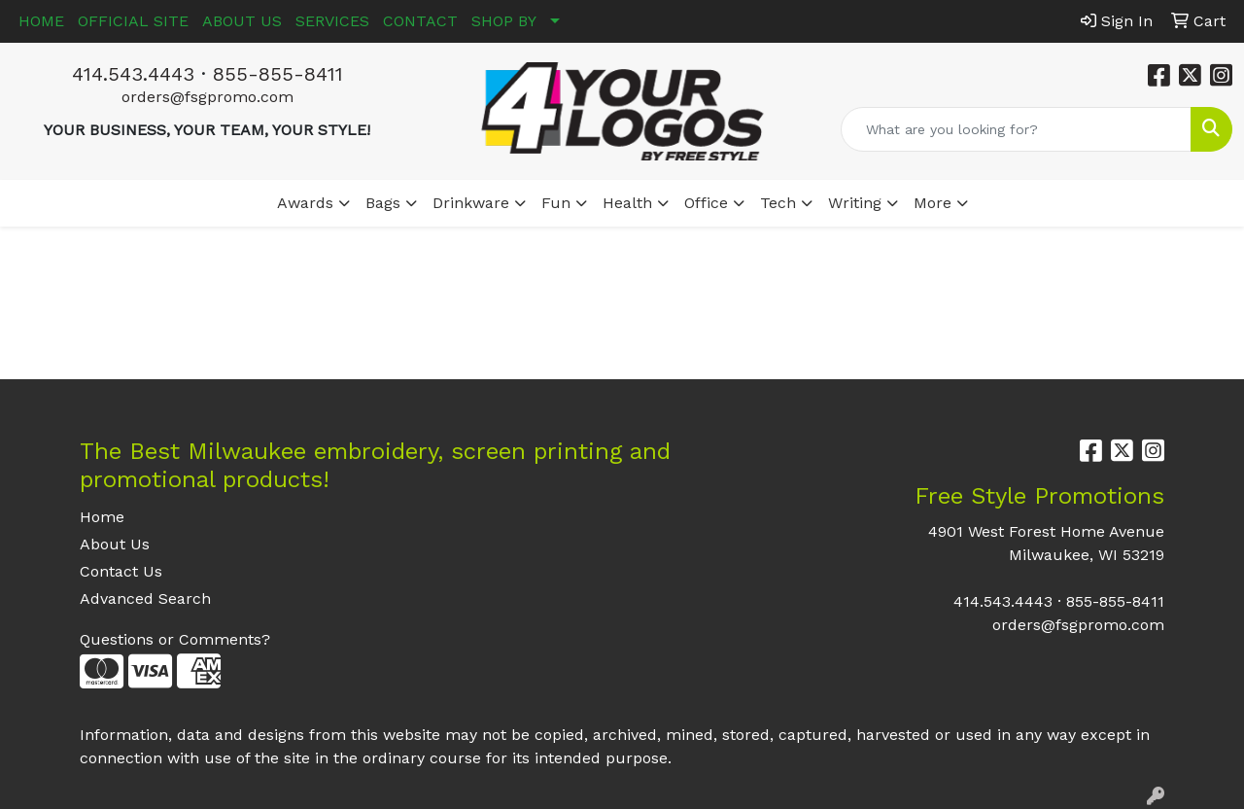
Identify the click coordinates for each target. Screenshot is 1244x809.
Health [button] (627, 202)
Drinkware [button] (470, 202)
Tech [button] (778, 202)
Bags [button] (382, 202)
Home (102, 517)
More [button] (932, 202)
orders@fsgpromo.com (207, 97)
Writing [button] (854, 202)
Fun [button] (555, 202)
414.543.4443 (133, 74)
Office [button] (706, 202)
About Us (115, 544)
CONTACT (420, 21)
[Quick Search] (1016, 129)
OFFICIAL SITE (133, 21)
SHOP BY (503, 21)
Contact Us (121, 571)
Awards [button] (305, 202)
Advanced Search (145, 598)
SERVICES (332, 21)
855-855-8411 (278, 74)
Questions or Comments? (175, 639)
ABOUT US (242, 21)
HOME (41, 21)
